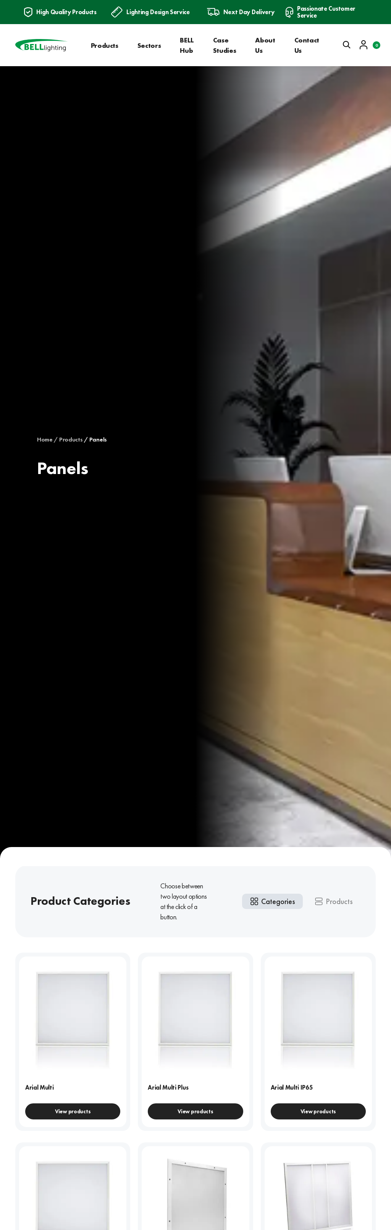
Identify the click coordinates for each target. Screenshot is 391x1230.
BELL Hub (187, 45)
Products (104, 45)
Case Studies (224, 45)
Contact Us (306, 45)
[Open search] (346, 44)
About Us (265, 45)
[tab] (272, 901)
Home (45, 439)
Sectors (149, 45)
